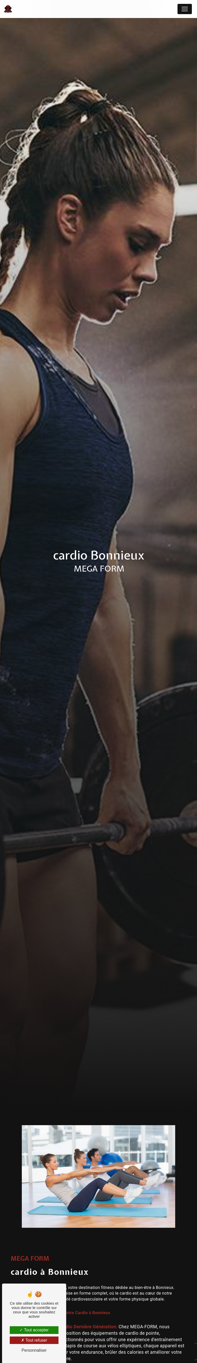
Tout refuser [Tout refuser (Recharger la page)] (34, 1340)
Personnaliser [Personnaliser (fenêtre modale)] (34, 1350)
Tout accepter (33, 1330)
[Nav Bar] (185, 9)
